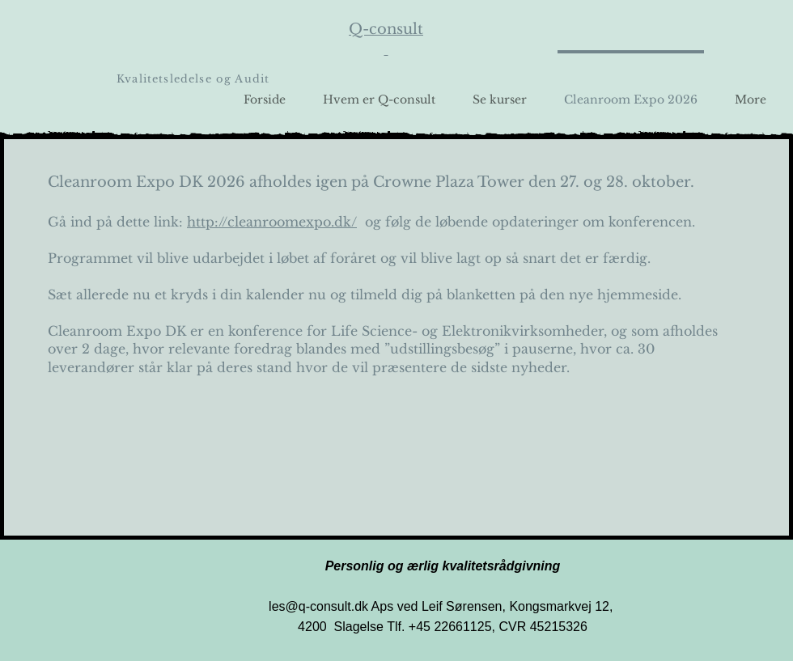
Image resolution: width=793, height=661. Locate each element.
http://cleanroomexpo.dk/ (272, 222)
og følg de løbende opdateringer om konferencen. (526, 222)
